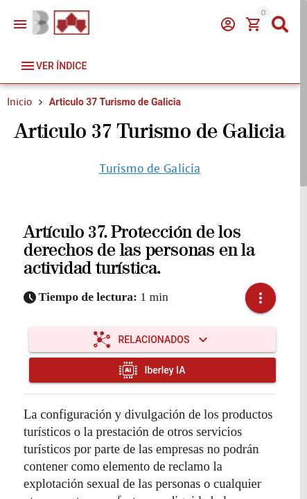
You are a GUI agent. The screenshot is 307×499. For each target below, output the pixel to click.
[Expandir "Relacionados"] (152, 339)
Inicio (19, 102)
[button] (260, 298)
